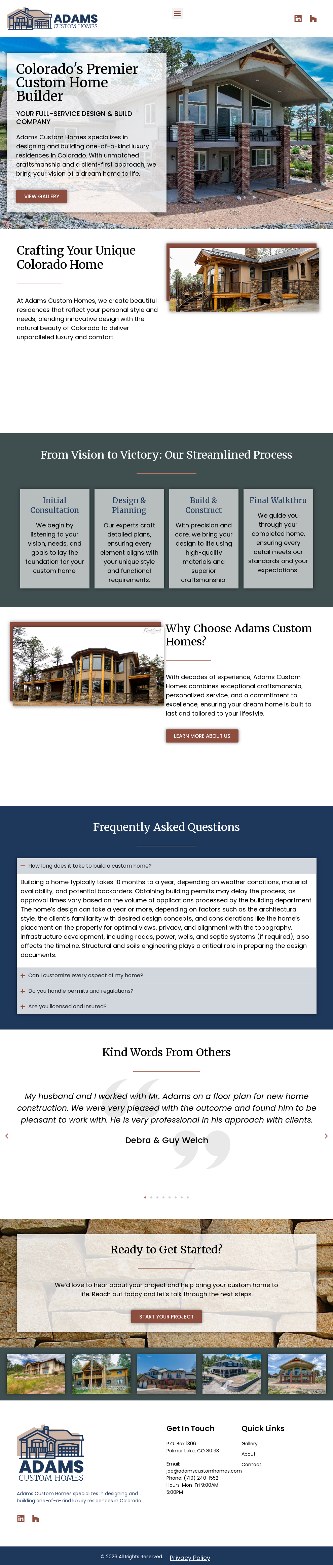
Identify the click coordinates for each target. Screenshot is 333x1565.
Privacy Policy (190, 1556)
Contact (251, 1464)
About (249, 1454)
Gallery (250, 1443)
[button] (177, 13)
